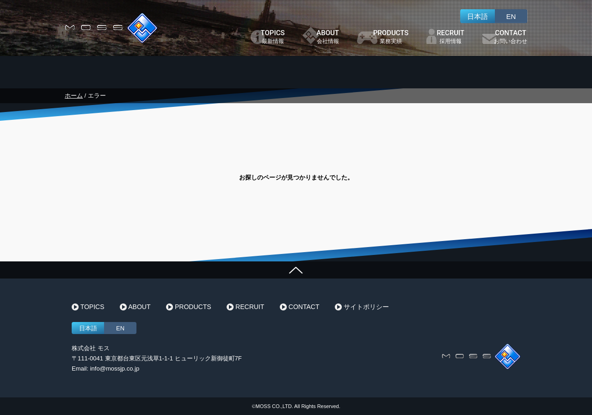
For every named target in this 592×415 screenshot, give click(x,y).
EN (511, 16)
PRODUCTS (188, 307)
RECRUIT (245, 307)
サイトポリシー (362, 307)
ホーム (74, 95)
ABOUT (135, 307)
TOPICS (88, 307)
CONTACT (300, 307)
